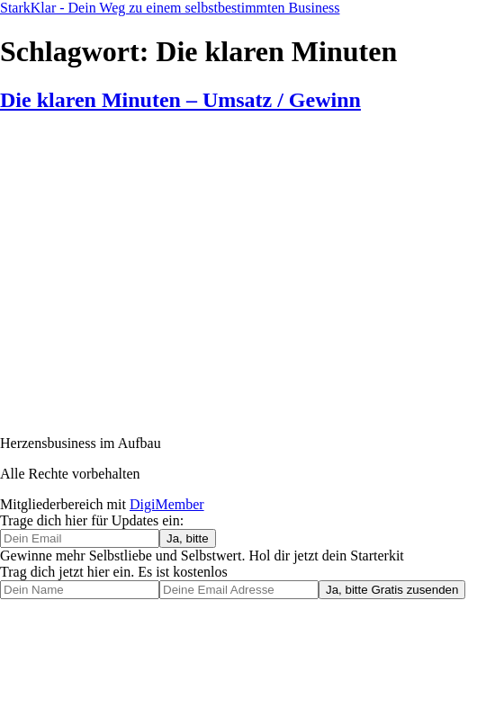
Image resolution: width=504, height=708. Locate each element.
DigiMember (167, 504)
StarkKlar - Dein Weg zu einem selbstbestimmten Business (169, 7)
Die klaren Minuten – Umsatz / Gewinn (180, 100)
